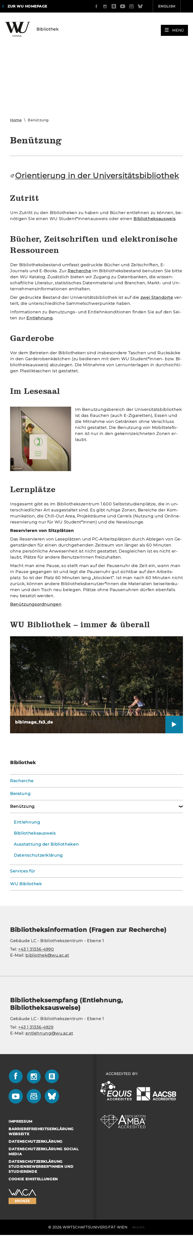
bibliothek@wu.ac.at (47, 966)
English (138, 6)
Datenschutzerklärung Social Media (44, 1163)
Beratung (20, 804)
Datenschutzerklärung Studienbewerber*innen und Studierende (41, 1178)
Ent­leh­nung (39, 329)
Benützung (22, 817)
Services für (22, 882)
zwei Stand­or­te (156, 308)
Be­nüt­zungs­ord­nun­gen (35, 615)
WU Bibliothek (26, 895)
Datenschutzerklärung (38, 866)
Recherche (22, 792)
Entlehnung (27, 833)
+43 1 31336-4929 (35, 1038)
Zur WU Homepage (27, 6)
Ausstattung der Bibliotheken (46, 855)
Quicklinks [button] (172, 6)
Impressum (20, 1132)
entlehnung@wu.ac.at (49, 1044)
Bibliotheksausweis (35, 844)
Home (16, 120)
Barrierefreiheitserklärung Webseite (41, 1142)
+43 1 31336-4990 (36, 960)
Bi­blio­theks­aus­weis (154, 230)
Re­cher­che (79, 282)
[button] (174, 28)
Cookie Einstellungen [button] (33, 1190)
